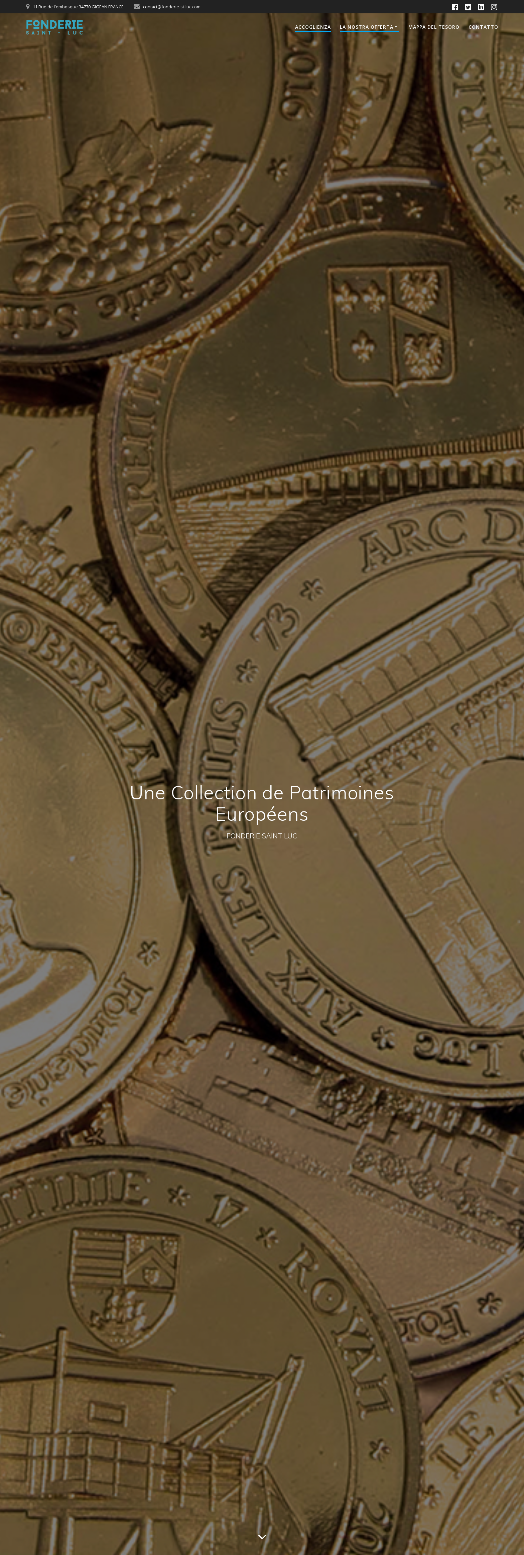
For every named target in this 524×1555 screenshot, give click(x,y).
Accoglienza (313, 27)
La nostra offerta (366, 27)
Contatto (483, 27)
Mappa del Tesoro (434, 27)
